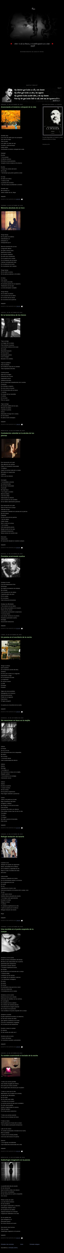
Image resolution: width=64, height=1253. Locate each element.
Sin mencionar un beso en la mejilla (15, 720)
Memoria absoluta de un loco (13, 208)
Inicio (21, 1244)
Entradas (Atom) (13, 1247)
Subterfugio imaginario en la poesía (15, 1160)
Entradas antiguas (35, 1244)
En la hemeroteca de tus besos (13, 315)
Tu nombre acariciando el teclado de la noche (19, 1056)
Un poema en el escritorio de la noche (16, 637)
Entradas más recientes (7, 1244)
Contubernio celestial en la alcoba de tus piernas (17, 434)
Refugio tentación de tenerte (12, 837)
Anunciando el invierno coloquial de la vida (18, 107)
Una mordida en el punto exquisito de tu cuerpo (17, 930)
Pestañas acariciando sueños (13, 556)
